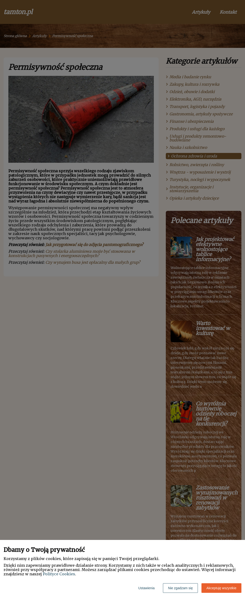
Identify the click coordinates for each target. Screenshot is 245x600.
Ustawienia (146, 588)
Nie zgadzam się (180, 588)
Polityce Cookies (59, 574)
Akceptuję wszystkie (221, 588)
